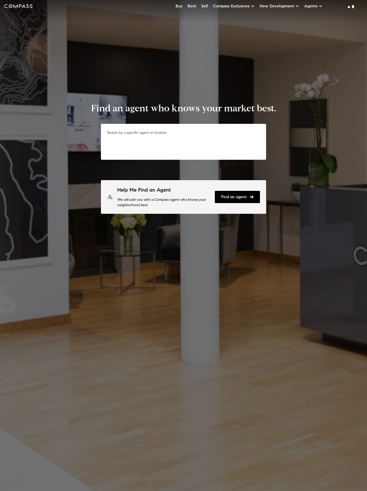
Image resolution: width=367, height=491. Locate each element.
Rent (192, 6)
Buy (179, 6)
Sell (204, 6)
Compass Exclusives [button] (234, 6)
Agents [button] (313, 6)
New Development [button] (279, 6)
